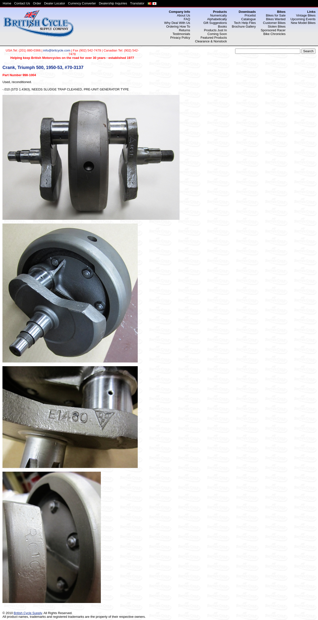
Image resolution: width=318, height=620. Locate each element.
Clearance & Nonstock (211, 41)
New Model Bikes (303, 23)
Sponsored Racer (273, 30)
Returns (184, 30)
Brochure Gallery (244, 26)
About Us (183, 15)
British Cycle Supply (28, 613)
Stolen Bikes (277, 26)
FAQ (187, 19)
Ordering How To (178, 26)
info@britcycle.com (56, 50)
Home (7, 3)
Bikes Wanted (276, 19)
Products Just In (215, 30)
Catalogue (248, 19)
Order (37, 3)
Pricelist (250, 15)
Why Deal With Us (177, 23)
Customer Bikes (274, 23)
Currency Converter (82, 3)
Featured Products (213, 37)
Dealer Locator (54, 3)
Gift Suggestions (215, 23)
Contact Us (22, 3)
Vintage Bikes (306, 15)
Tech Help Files (245, 23)
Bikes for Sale (276, 15)
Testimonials (181, 34)
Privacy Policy (180, 37)
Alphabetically (217, 19)
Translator (137, 3)
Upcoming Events (303, 19)
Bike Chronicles (274, 34)
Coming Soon (217, 34)
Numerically (218, 15)
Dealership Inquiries (113, 3)
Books (222, 26)
